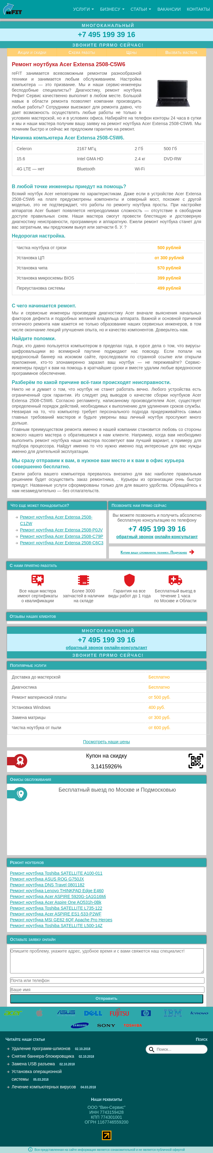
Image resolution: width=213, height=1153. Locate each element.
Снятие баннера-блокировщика (43, 1056)
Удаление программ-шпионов (41, 1048)
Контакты (198, 9)
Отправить (106, 998)
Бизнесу (112, 9)
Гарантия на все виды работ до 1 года (129, 591)
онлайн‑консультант (176, 536)
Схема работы (82, 52)
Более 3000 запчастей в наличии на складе (83, 593)
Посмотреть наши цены (106, 741)
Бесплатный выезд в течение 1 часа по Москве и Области (175, 593)
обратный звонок (134, 536)
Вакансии (169, 9)
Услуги (83, 9)
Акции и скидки (31, 52)
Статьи (141, 9)
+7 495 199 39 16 (106, 34)
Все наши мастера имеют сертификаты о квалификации (37, 593)
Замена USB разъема (33, 1063)
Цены (131, 52)
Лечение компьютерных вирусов (44, 1086)
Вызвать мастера (181, 52)
